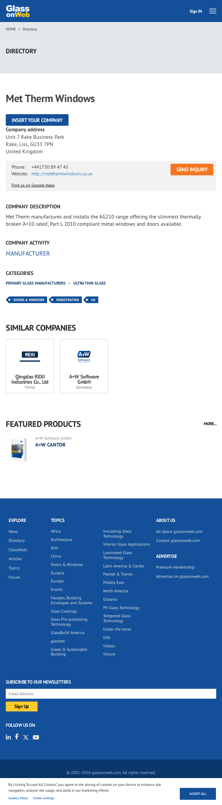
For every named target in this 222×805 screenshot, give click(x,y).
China (56, 556)
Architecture (61, 539)
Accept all (197, 794)
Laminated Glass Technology (117, 555)
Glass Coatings (64, 611)
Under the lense (117, 629)
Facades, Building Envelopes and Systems (71, 600)
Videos (109, 646)
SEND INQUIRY (192, 169)
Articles (15, 558)
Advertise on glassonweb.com (182, 576)
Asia (54, 547)
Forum (14, 577)
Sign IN (196, 11)
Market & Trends (118, 574)
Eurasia (57, 572)
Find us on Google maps (33, 185)
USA (106, 637)
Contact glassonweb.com (178, 540)
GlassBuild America (67, 632)
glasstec (58, 641)
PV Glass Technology (121, 607)
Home (11, 29)
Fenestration (67, 300)
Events (57, 589)
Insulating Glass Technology (117, 534)
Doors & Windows (29, 300)
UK (93, 300)
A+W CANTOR (50, 444)
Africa (56, 531)
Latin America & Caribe (123, 566)
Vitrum (109, 654)
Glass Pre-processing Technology (69, 622)
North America (115, 590)
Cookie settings (43, 798)
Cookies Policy (18, 798)
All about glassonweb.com (179, 531)
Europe (57, 581)
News (13, 531)
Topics (14, 568)
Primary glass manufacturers (36, 283)
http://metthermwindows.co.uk (62, 173)
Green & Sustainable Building (69, 652)
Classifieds (18, 549)
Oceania (110, 599)
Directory (30, 29)
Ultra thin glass (89, 283)
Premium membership (175, 567)
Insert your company (37, 120)
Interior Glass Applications (126, 544)
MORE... (210, 423)
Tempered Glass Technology (117, 618)
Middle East (113, 582)
